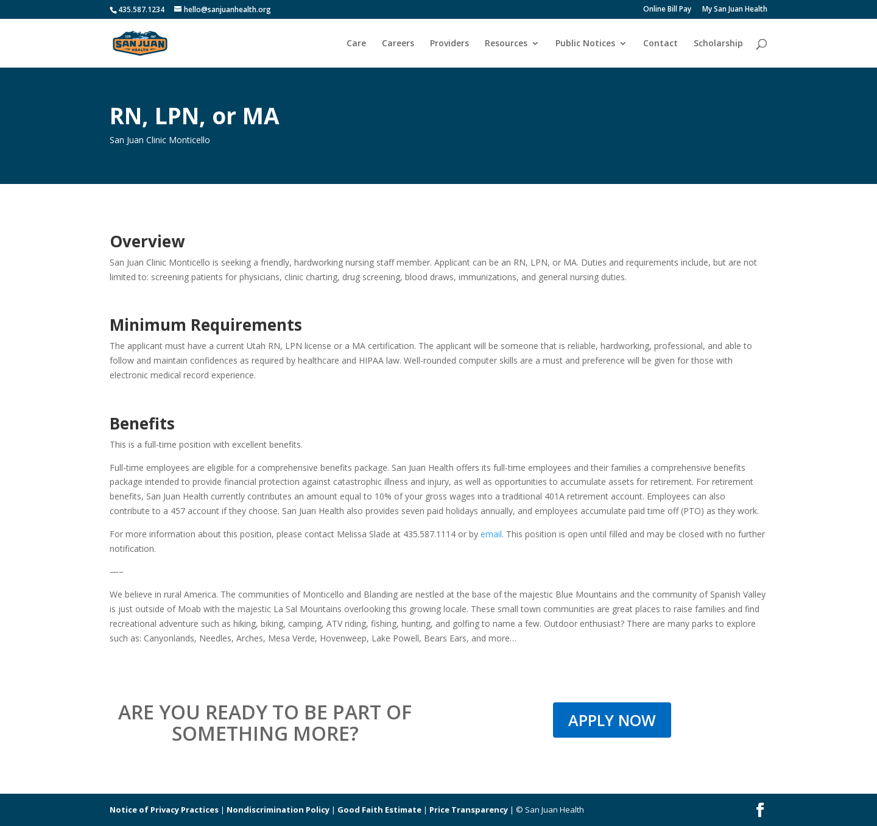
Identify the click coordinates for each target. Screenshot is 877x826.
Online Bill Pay (667, 9)
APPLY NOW (612, 720)
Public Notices (585, 44)
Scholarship (718, 44)
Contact (660, 44)
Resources (506, 44)
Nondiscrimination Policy (278, 809)
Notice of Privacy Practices (164, 809)
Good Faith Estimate (379, 809)
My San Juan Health (734, 9)
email (491, 534)
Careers (398, 44)
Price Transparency (468, 809)
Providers (449, 44)
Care (356, 44)
